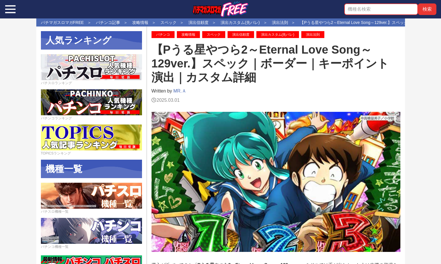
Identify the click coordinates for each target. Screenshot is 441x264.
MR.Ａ (179, 90)
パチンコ (163, 35)
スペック (214, 35)
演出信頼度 (240, 35)
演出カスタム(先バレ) (277, 35)
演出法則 (313, 35)
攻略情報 (188, 35)
